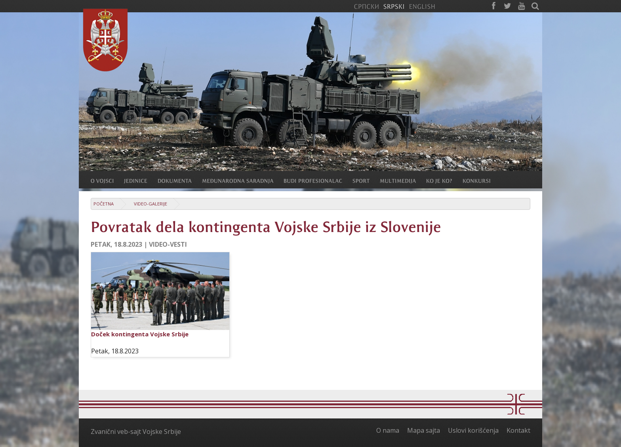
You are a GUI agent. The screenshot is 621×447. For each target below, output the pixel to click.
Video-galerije (150, 204)
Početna (103, 204)
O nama (387, 430)
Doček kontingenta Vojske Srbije (140, 334)
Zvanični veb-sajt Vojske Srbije (136, 431)
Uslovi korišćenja (473, 430)
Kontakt (518, 430)
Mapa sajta (423, 430)
